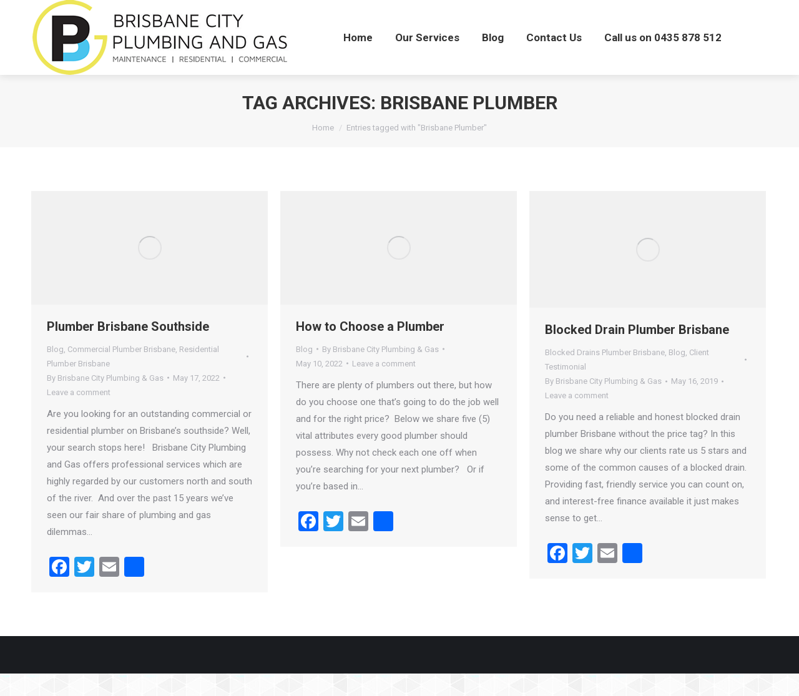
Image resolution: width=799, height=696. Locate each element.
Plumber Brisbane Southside (128, 348)
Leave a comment (78, 414)
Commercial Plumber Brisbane (121, 371)
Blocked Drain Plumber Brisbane (637, 352)
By (105, 400)
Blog (55, 371)
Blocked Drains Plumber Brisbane (605, 375)
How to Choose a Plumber (370, 348)
